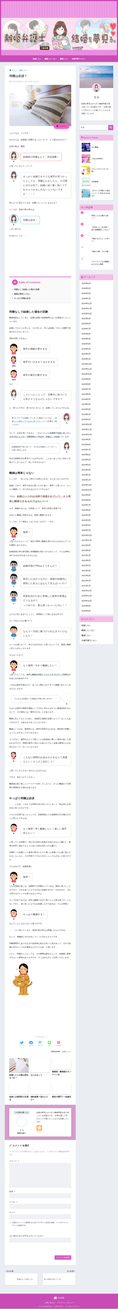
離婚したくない (51, 59)
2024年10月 (86, 374)
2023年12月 (86, 424)
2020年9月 (86, 606)
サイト (12, 1212)
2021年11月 (86, 540)
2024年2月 (86, 414)
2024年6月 (86, 394)
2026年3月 (86, 288)
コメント (14, 1161)
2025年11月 (86, 308)
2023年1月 (86, 480)
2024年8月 (86, 384)
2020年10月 (86, 601)
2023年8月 (86, 445)
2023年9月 (86, 439)
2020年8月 (86, 611)
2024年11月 (86, 369)
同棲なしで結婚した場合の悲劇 (26, 289)
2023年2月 (86, 475)
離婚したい (64, 59)
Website (39, 1132)
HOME (59, 1298)
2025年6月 (86, 334)
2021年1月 (86, 586)
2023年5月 (86, 460)
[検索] (110, 127)
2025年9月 (86, 319)
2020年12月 (86, 591)
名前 (12, 1192)
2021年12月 (86, 535)
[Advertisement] (40, 256)
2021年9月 (86, 545)
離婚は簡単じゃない (22, 294)
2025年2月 (86, 354)
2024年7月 (86, 389)
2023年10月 (86, 435)
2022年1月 (86, 530)
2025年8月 (86, 324)
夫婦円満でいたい (78, 59)
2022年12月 (86, 485)
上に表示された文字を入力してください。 (27, 1236)
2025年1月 (86, 359)
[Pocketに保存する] (58, 1044)
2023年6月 (86, 455)
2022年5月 (86, 515)
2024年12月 (86, 364)
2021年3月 (86, 576)
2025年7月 (86, 329)
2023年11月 (86, 429)
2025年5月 (86, 339)
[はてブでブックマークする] (40, 1044)
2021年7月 (86, 555)
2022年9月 (86, 495)
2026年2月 (86, 293)
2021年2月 (86, 581)
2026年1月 (86, 298)
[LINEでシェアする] (49, 1044)
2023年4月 (86, 465)
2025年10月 (86, 314)
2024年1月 (86, 419)
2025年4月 (86, 344)
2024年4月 (86, 404)
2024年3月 (86, 409)
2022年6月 (86, 510)
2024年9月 (86, 379)
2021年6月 (86, 560)
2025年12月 (86, 303)
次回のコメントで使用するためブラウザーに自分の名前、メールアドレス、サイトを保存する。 (41, 1224)
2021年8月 (86, 550)
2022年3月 (86, 525)
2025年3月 (86, 349)
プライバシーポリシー (65, 1303)
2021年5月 (86, 565)
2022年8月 (86, 500)
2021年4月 (86, 571)
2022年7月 (86, 505)
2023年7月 (86, 450)
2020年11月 (86, 596)
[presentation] (24, 1249)
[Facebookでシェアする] (31, 1044)
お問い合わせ (50, 1303)
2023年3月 (86, 470)
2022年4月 (86, 520)
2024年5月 (86, 399)
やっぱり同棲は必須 (22, 298)
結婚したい (37, 59)
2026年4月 (86, 283)
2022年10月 (86, 490)
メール (13, 1202)
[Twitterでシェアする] (22, 1044)
